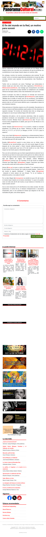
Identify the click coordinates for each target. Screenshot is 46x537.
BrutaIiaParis (12, 142)
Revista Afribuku (7, 512)
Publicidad (16, 524)
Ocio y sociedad (7, 22)
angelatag (40, 171)
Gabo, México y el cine (8, 478)
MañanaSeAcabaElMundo (9, 88)
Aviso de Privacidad (39, 524)
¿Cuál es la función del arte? (10, 441)
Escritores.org (6, 515)
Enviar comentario (37, 236)
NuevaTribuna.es (7, 509)
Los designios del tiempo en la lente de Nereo (14, 483)
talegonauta (17, 135)
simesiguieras (19, 178)
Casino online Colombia (8, 518)
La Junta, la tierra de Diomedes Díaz (11, 462)
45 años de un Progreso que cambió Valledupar (21, 260)
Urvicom (25, 532)
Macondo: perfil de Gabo (9, 453)
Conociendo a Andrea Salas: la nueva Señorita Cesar (8, 261)
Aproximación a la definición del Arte (12, 473)
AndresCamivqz (18, 126)
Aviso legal (22, 524)
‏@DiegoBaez (21, 162)
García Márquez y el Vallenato (10, 457)
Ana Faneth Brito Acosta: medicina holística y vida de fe (21, 288)
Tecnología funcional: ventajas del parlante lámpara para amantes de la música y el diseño (33, 261)
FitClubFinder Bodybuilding (9, 506)
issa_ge (10, 167)
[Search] (39, 18)
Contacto (5, 524)
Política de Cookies (29, 524)
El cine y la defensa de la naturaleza (11, 487)
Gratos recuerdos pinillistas (8, 287)
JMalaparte (7, 160)
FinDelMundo (38, 86)
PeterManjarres (30, 96)
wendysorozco (28, 120)
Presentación (10, 524)
